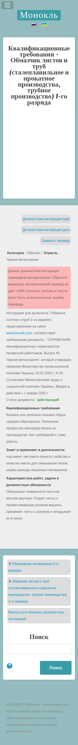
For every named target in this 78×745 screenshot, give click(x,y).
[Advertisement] (39, 154)
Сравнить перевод (55, 240)
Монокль (39, 15)
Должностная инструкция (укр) (46, 219)
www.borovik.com (19, 333)
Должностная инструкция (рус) (46, 230)
